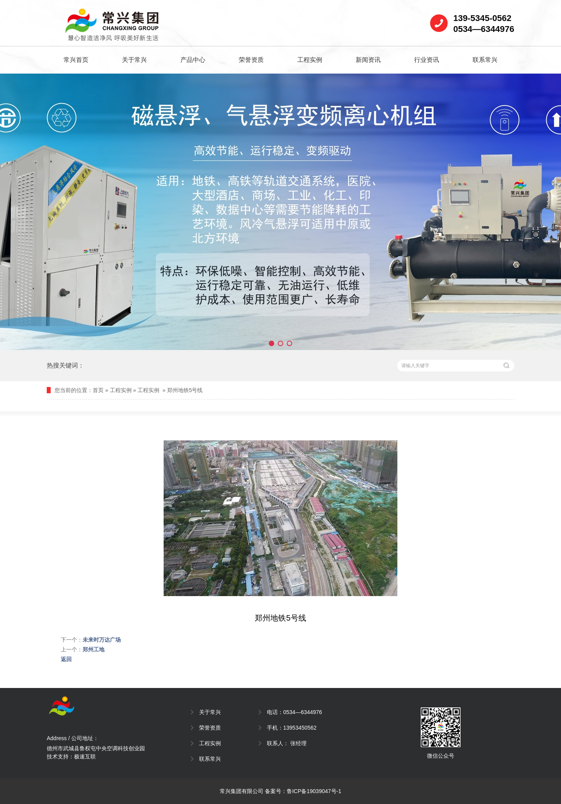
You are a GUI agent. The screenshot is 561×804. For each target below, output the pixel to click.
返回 (66, 659)
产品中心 (192, 59)
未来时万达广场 (102, 640)
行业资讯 (426, 59)
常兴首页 (76, 59)
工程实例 (309, 59)
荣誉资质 (251, 59)
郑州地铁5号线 (185, 390)
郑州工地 (93, 649)
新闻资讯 (368, 59)
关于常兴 (134, 59)
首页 (98, 390)
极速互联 (85, 756)
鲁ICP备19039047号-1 (314, 791)
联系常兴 (485, 59)
